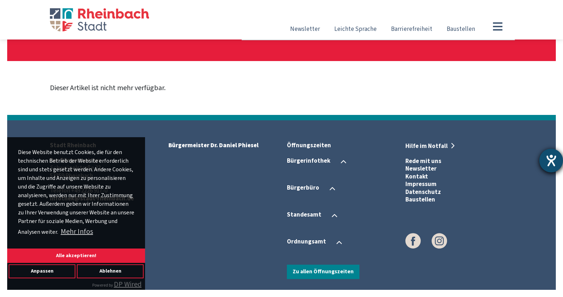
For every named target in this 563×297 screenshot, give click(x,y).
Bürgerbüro (303, 188)
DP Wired (127, 284)
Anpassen (42, 271)
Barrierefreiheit (411, 29)
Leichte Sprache (355, 29)
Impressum (421, 184)
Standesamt (304, 215)
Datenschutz (423, 192)
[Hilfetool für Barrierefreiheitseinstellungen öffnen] (551, 160)
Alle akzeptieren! (76, 255)
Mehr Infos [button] (77, 232)
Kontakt (416, 176)
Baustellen (461, 29)
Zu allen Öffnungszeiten (323, 271)
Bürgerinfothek (308, 161)
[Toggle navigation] (497, 26)
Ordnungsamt (306, 242)
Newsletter (305, 29)
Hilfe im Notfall (427, 146)
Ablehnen (110, 271)
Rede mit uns (423, 161)
